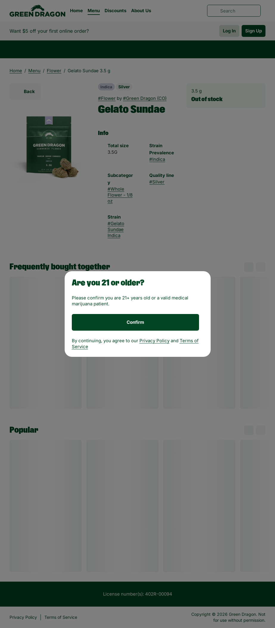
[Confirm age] (135, 322)
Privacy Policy (154, 340)
